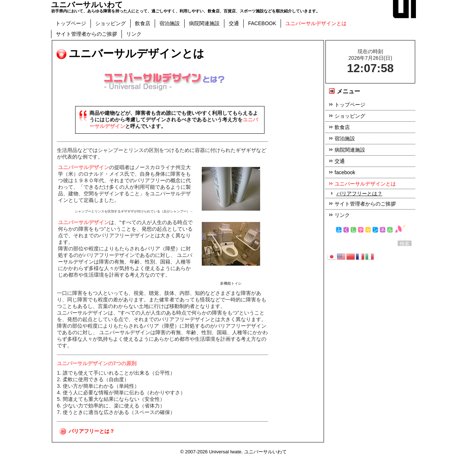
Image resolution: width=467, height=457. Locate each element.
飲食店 (142, 23)
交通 (234, 23)
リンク (134, 34)
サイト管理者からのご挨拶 (86, 34)
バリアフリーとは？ (92, 431)
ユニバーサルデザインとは (316, 23)
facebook (262, 23)
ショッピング (110, 23)
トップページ (70, 23)
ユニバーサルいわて (87, 4)
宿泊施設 (169, 23)
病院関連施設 (204, 23)
